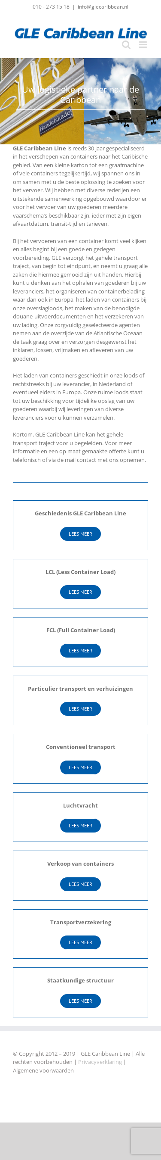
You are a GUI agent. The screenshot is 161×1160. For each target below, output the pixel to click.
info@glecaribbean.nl (103, 6)
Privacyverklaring (100, 1062)
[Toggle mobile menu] (143, 44)
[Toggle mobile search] (126, 44)
